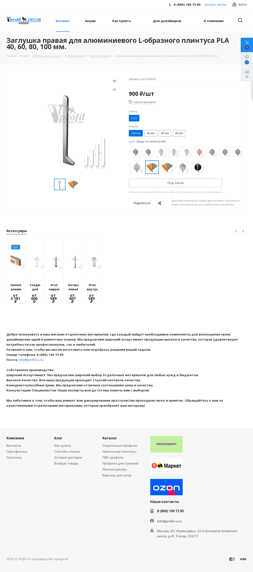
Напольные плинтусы (119, 451)
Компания (15, 438)
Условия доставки (68, 457)
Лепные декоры (114, 469)
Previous (236, 231)
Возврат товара (66, 463)
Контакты (13, 445)
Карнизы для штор (116, 475)
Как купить (62, 445)
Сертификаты (16, 451)
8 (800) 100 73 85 (170, 511)
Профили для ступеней (120, 463)
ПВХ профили (113, 457)
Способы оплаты (67, 451)
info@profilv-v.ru (31, 360)
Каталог (109, 438)
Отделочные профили (119, 445)
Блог (58, 438)
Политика (14, 457)
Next (243, 231)
